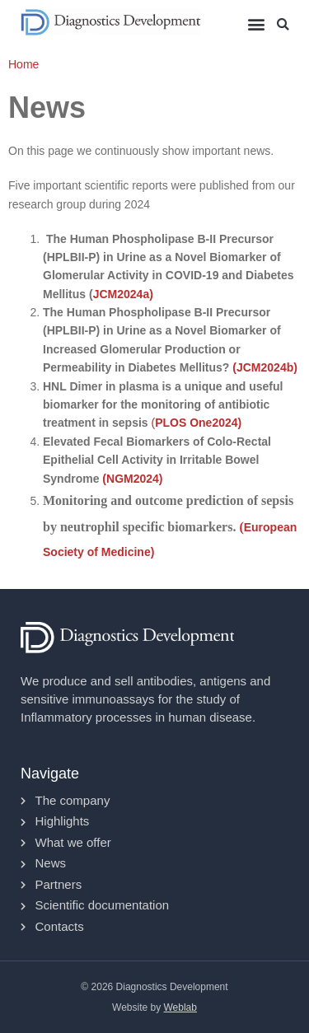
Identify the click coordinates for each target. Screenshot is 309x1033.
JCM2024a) (123, 294)
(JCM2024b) (263, 367)
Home (23, 64)
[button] (255, 23)
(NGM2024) (132, 478)
